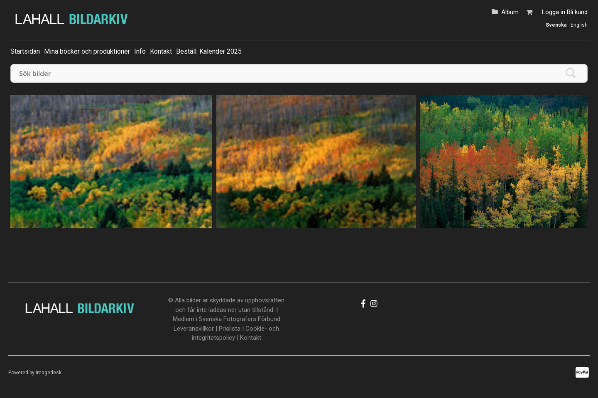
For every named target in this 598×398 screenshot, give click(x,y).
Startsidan (25, 51)
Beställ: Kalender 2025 (209, 51)
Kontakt (161, 51)
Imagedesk (48, 373)
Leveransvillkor (194, 328)
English (579, 25)
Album (510, 12)
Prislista (229, 328)
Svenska (556, 25)
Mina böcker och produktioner (87, 51)
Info (140, 51)
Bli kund (577, 12)
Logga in (553, 12)
